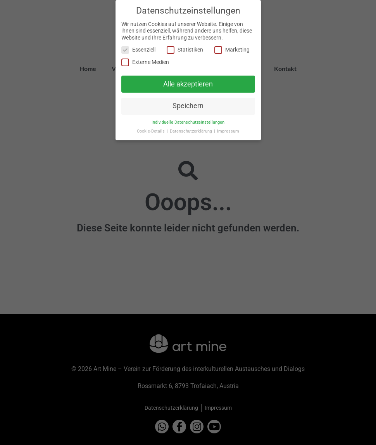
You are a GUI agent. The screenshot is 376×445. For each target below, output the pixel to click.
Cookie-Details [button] (151, 131)
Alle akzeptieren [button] (188, 84)
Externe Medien (145, 62)
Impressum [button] (228, 131)
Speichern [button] (188, 106)
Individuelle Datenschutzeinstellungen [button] (188, 122)
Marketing (232, 49)
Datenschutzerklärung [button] (191, 131)
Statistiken (185, 49)
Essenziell (138, 49)
